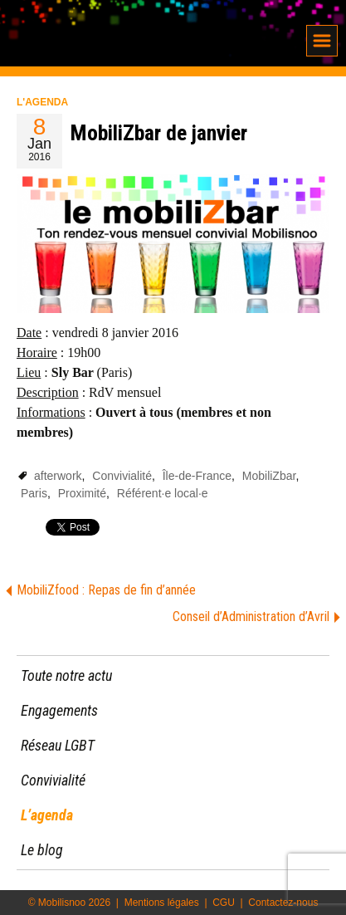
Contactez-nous (283, 902)
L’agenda (47, 815)
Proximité (82, 493)
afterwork (58, 475)
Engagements (59, 710)
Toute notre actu (66, 675)
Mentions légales (161, 902)
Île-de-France (197, 475)
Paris (34, 493)
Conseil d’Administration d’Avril (251, 616)
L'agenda (42, 102)
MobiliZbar (269, 475)
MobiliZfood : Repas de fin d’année (106, 590)
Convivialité (122, 475)
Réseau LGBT (58, 745)
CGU (223, 902)
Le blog (42, 850)
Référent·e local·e (162, 493)
